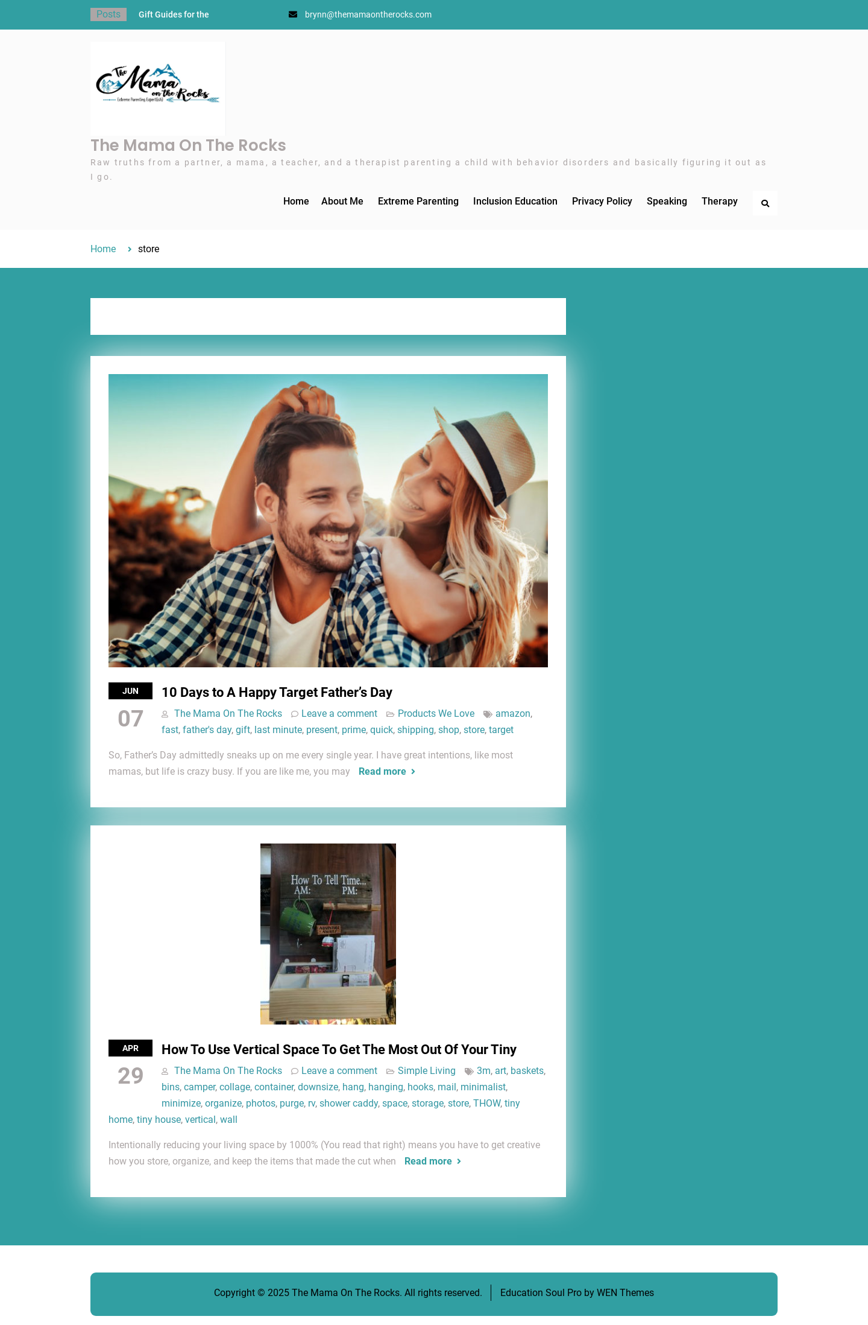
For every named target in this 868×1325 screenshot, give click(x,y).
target (501, 730)
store (474, 730)
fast (170, 730)
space (394, 1103)
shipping (415, 730)
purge (292, 1103)
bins (171, 1087)
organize (223, 1103)
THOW (486, 1103)
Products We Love (436, 713)
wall (228, 1119)
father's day (207, 730)
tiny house (159, 1119)
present (322, 730)
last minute (278, 730)
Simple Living (427, 1070)
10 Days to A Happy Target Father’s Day (277, 692)
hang (353, 1087)
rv (311, 1103)
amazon (512, 713)
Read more (382, 771)
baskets (527, 1070)
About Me (342, 201)
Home (296, 201)
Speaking (667, 201)
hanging (385, 1087)
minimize (181, 1103)
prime (354, 730)
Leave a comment (339, 713)
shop (448, 730)
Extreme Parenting (418, 201)
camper (199, 1087)
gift (243, 730)
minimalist (483, 1087)
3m (484, 1070)
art (500, 1070)
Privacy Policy (602, 201)
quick (381, 730)
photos (260, 1103)
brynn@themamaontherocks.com (368, 14)
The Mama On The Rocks (188, 145)
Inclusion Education (515, 201)
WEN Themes (625, 1292)
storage (428, 1103)
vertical (200, 1119)
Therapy (720, 201)
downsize (318, 1087)
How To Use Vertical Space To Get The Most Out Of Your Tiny (339, 1049)
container (274, 1087)
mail (447, 1087)
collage (234, 1087)
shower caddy (348, 1103)
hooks (420, 1087)
